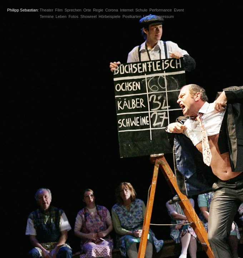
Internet (126, 10)
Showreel (88, 16)
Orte (87, 10)
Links (148, 16)
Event (179, 10)
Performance (160, 10)
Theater (46, 10)
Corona (111, 10)
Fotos (74, 16)
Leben (61, 16)
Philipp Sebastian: (23, 10)
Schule (141, 10)
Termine (47, 16)
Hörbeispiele (109, 16)
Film (59, 10)
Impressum (164, 16)
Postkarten (132, 16)
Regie (98, 10)
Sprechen (73, 10)
